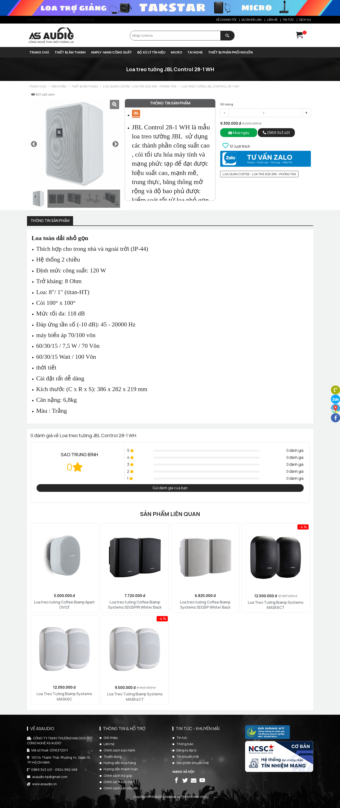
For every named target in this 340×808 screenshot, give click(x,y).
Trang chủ (39, 52)
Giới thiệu (111, 737)
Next (115, 144)
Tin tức (288, 19)
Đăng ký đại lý (186, 750)
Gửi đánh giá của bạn (170, 487)
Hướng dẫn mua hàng (120, 763)
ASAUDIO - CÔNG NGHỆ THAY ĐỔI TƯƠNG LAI (60, 19)
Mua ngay (238, 132)
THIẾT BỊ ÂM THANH (70, 52)
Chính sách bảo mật (119, 782)
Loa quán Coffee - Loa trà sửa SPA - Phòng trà (139, 86)
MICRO (176, 52)
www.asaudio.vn (44, 784)
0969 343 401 (276, 132)
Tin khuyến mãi (187, 756)
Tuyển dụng (112, 756)
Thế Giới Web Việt (193, 797)
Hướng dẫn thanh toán (121, 769)
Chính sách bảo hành (119, 750)
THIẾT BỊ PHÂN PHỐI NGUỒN (230, 52)
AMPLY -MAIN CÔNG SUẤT (111, 52)
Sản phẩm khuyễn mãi (192, 763)
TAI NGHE (195, 52)
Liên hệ (272, 19)
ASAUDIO (157, 797)
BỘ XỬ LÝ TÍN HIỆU (151, 52)
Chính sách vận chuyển (121, 788)
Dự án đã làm (252, 19)
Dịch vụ (305, 19)
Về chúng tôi (226, 19)
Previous (33, 144)
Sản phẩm (58, 86)
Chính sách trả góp (118, 775)
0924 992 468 (66, 769)
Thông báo (184, 744)
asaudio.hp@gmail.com (49, 776)
